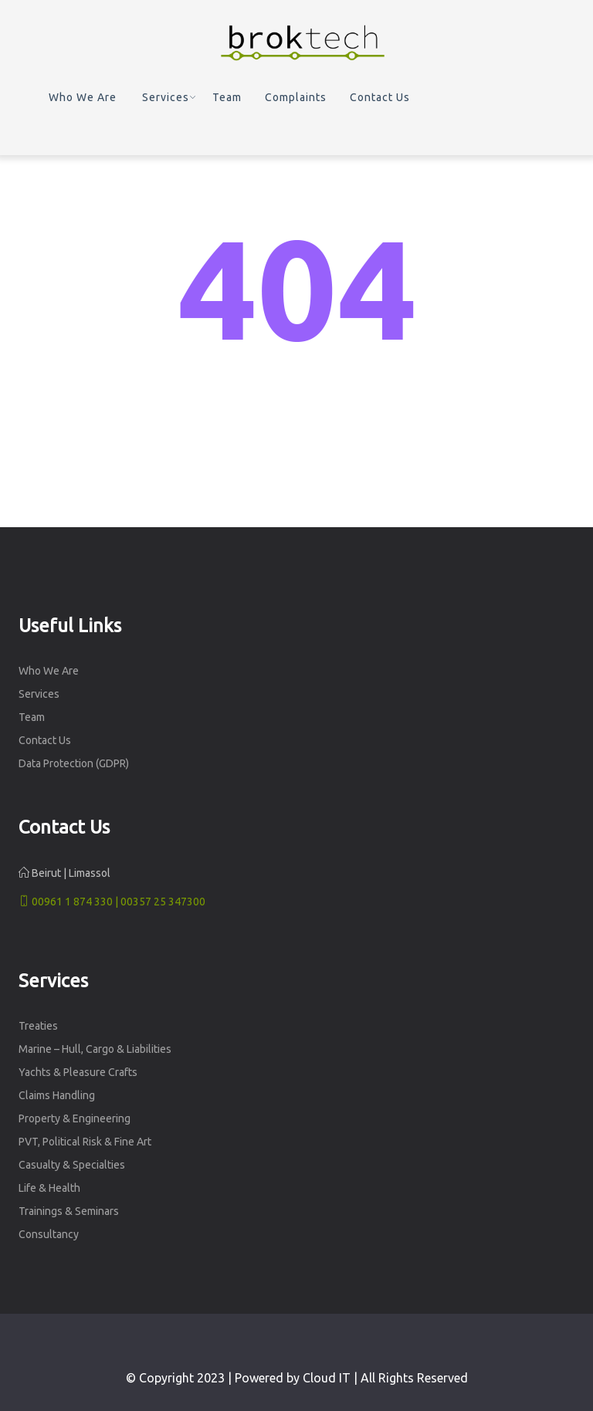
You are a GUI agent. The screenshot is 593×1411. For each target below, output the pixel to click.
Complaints (296, 97)
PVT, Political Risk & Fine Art (85, 1141)
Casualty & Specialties (72, 1165)
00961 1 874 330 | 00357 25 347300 (112, 901)
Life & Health (49, 1188)
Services (165, 97)
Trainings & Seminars (69, 1211)
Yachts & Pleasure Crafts (78, 1072)
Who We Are (83, 97)
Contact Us (380, 97)
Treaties (38, 1026)
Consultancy (49, 1234)
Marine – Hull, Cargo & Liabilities (95, 1049)
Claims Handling (57, 1095)
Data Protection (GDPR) (74, 763)
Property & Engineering (74, 1118)
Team (227, 97)
